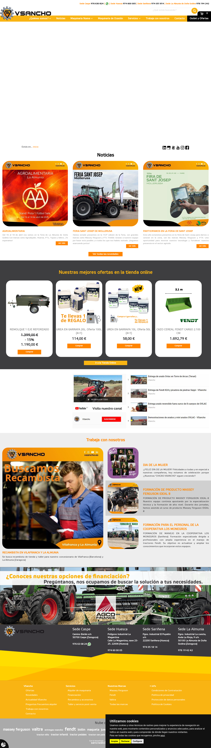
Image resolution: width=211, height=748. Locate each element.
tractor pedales (78, 735)
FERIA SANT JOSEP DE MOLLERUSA (92, 231)
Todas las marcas (119, 704)
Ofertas (30, 691)
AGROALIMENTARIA (13, 231)
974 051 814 (157, 4)
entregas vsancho (54, 730)
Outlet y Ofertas (199, 19)
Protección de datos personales (168, 700)
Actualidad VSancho (36, 700)
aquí (163, 735)
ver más (61, 243)
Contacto (179, 19)
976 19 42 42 (185, 650)
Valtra (113, 700)
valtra (37, 729)
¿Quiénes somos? (40, 19)
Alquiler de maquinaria (79, 691)
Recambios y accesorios (80, 700)
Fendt (113, 695)
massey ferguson (16, 729)
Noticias (60, 19)
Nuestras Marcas (117, 686)
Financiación (74, 695)
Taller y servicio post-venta (82, 704)
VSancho (28, 686)
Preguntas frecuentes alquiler (41, 704)
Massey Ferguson (119, 691)
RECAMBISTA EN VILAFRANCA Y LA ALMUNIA (30, 553)
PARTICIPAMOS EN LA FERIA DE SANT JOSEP (168, 231)
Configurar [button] (137, 741)
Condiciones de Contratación (167, 691)
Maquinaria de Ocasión (110, 19)
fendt (70, 729)
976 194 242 (202, 4)
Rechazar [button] (125, 741)
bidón (81, 730)
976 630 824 (97, 4)
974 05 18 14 (150, 647)
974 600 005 (129, 4)
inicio (36, 147)
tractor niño (43, 735)
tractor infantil (59, 735)
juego (104, 730)
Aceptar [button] (114, 741)
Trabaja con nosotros (157, 19)
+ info (153, 686)
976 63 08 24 (79, 644)
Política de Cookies (162, 704)
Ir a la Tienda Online (105, 363)
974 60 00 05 (115, 650)
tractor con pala (96, 735)
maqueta (93, 730)
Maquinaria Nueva (81, 19)
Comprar (29, 352)
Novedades (32, 695)
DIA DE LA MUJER (155, 465)
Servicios (134, 19)
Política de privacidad (163, 695)
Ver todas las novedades (105, 254)
